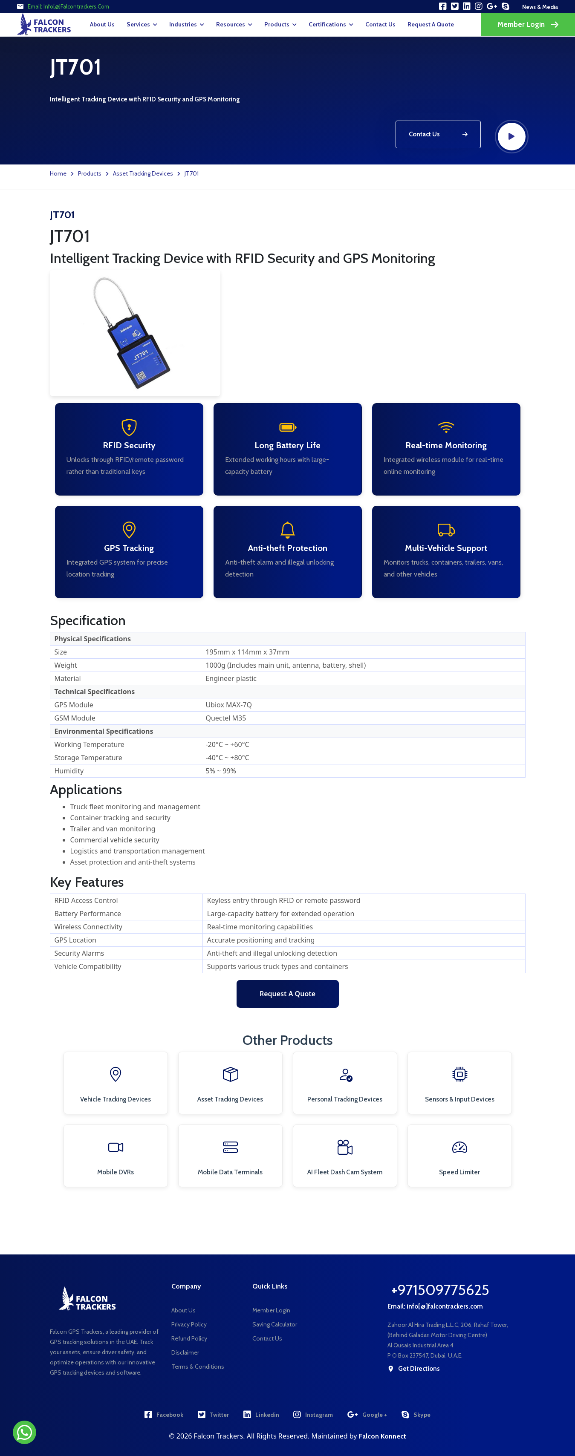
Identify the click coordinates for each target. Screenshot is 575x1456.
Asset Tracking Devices (143, 173)
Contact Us (380, 24)
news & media (540, 6)
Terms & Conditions (197, 1366)
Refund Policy (189, 1338)
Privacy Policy (189, 1324)
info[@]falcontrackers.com (76, 6)
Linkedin (261, 1414)
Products (276, 24)
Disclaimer (185, 1352)
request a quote (430, 24)
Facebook (163, 1414)
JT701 (192, 173)
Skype (416, 1414)
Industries (183, 24)
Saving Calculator (274, 1324)
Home (58, 173)
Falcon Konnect (382, 1436)
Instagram (313, 1414)
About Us (102, 24)
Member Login (527, 24)
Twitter (213, 1414)
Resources (230, 24)
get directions (413, 1369)
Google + (367, 1414)
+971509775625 (440, 1290)
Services (138, 24)
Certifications (327, 24)
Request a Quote (287, 993)
